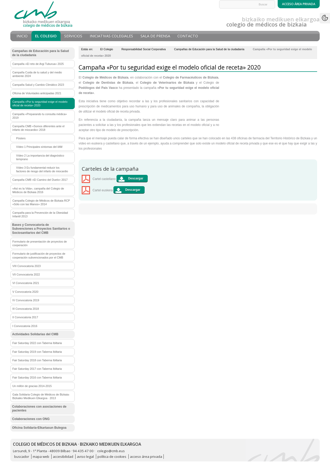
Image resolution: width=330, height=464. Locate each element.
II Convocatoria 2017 (25, 317)
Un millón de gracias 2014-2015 (32, 386)
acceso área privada (146, 456)
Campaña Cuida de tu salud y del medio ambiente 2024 (37, 74)
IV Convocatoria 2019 (25, 300)
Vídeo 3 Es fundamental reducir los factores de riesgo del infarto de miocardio (42, 169)
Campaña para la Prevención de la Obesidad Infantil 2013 (40, 214)
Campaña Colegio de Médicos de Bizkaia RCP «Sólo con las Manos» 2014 (41, 202)
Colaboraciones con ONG (31, 419)
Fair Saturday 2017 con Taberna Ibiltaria (37, 368)
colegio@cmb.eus (111, 451)
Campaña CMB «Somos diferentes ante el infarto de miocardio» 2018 (38, 128)
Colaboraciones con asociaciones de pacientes (39, 409)
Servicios (73, 35)
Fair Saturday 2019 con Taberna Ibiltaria (37, 351)
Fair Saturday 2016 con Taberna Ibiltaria (37, 377)
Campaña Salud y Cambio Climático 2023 (38, 84)
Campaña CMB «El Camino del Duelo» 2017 (40, 179)
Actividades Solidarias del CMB (35, 334)
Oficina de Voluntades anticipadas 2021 (36, 93)
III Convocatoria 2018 (25, 308)
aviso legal (85, 456)
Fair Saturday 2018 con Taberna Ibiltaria (37, 360)
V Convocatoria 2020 (25, 291)
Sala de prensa (155, 35)
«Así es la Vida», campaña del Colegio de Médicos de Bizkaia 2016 (38, 190)
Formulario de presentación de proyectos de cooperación (39, 243)
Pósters (21, 138)
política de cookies (111, 456)
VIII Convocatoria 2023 (26, 266)
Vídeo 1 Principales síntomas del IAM (39, 146)
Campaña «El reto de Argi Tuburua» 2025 (38, 63)
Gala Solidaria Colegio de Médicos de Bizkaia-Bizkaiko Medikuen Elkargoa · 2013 (41, 396)
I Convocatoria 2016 (24, 326)
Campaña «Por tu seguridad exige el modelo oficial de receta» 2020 (40, 103)
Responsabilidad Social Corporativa (143, 49)
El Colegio (46, 35)
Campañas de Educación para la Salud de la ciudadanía (209, 49)
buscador (21, 456)
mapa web (41, 456)
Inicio (22, 35)
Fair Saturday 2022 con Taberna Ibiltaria (37, 343)
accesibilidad (63, 456)
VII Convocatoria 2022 (26, 274)
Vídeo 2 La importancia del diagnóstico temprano (40, 157)
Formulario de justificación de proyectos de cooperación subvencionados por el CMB (38, 255)
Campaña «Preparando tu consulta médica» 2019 (39, 116)
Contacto (187, 35)
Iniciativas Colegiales (111, 35)
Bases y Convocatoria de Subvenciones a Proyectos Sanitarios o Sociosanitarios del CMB (41, 229)
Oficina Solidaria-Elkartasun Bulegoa (39, 427)
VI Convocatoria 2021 (25, 283)
